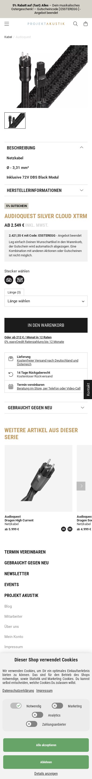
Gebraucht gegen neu (26, 562)
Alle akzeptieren (46, 745)
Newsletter (16, 573)
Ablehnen (46, 762)
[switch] (16, 706)
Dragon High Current (19, 520)
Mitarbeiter (13, 616)
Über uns (11, 626)
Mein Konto (13, 637)
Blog (8, 606)
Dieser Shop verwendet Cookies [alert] (46, 660)
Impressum (13, 647)
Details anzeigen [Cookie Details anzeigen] (46, 773)
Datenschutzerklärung (18, 690)
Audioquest (13, 516)
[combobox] (46, 301)
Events (11, 584)
